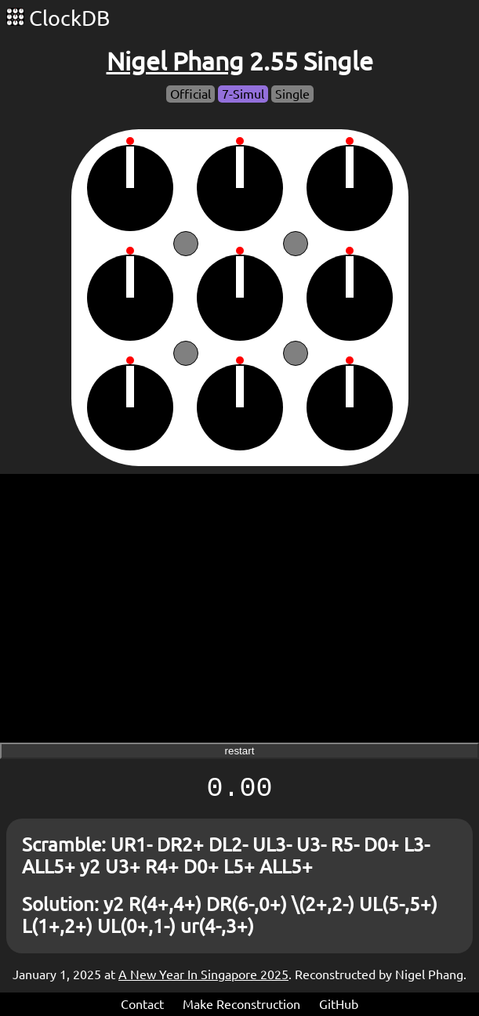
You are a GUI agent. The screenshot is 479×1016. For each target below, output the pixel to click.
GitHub (338, 1004)
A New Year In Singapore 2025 (203, 974)
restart (240, 751)
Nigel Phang (175, 61)
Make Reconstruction (241, 1004)
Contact (142, 1004)
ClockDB (58, 18)
